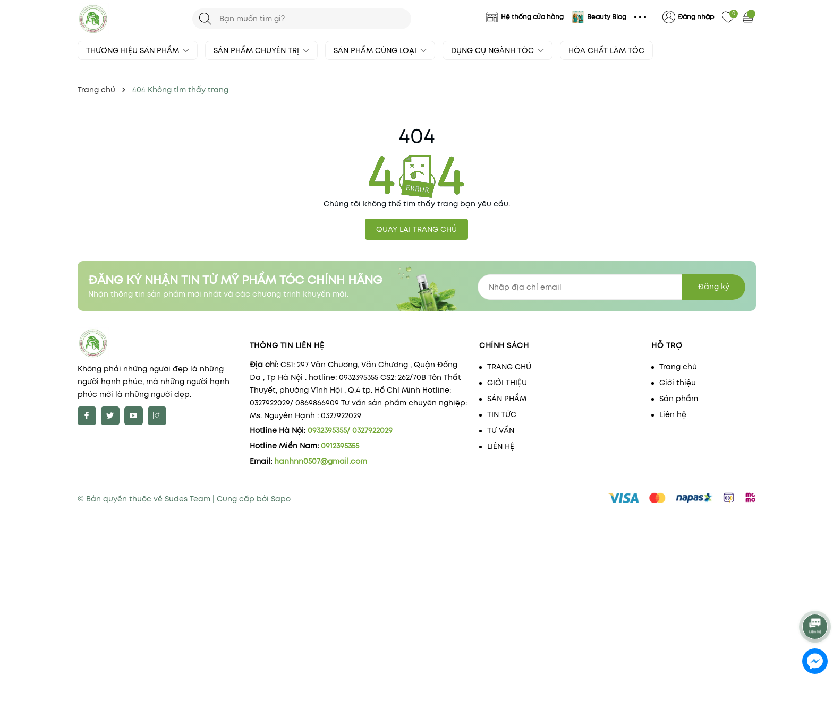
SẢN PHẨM (506, 398)
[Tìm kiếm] (205, 18)
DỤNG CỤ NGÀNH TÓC (497, 50)
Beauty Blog (606, 16)
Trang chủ (678, 366)
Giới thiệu (677, 382)
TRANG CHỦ (509, 366)
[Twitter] (110, 415)
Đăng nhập (696, 16)
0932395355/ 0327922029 (350, 430)
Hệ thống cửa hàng (532, 16)
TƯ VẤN (500, 430)
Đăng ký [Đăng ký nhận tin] (713, 286)
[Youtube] (133, 415)
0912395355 (340, 445)
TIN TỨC (501, 414)
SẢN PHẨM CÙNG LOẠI (380, 50)
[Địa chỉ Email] (611, 287)
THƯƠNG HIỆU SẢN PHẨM (137, 50)
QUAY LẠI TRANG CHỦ (416, 229)
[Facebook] (87, 415)
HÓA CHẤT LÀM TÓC (606, 50)
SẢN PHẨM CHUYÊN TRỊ (261, 50)
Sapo (281, 498)
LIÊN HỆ (500, 446)
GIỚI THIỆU (507, 382)
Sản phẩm (678, 398)
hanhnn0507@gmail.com (320, 461)
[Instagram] (157, 415)
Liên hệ (672, 414)
